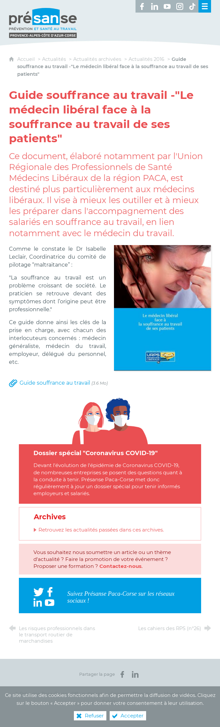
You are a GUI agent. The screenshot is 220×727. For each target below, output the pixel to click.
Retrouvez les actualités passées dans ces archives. (101, 530)
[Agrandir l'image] (162, 307)
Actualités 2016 (146, 59)
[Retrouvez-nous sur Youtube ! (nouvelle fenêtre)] (167, 6)
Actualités (54, 59)
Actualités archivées (97, 59)
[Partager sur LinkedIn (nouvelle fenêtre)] (135, 674)
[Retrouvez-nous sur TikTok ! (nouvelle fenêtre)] (192, 6)
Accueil (26, 59)
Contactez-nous (120, 566)
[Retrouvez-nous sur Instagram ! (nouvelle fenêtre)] (179, 6)
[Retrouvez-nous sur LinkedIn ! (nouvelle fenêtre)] (154, 6)
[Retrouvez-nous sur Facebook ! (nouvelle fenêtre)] (142, 6)
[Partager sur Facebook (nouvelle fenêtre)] (122, 674)
